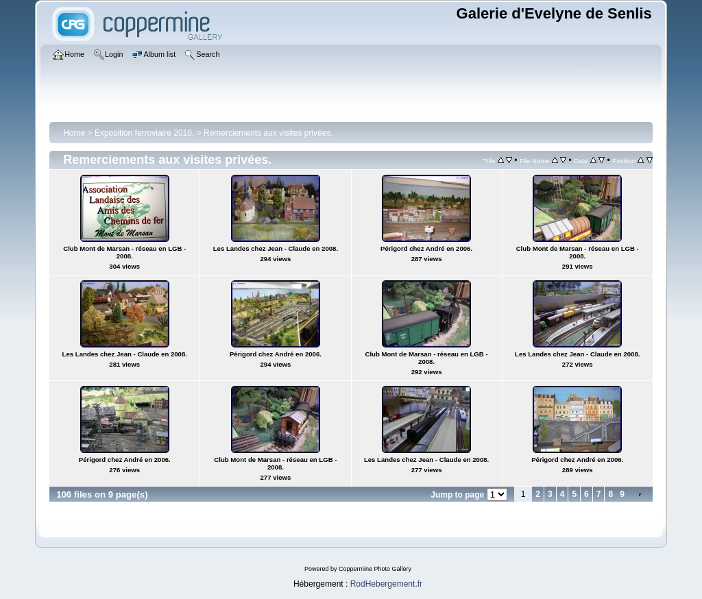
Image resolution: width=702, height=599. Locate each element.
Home (74, 133)
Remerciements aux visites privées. (268, 133)
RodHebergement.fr (386, 584)
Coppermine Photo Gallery (375, 568)
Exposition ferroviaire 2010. (144, 133)
